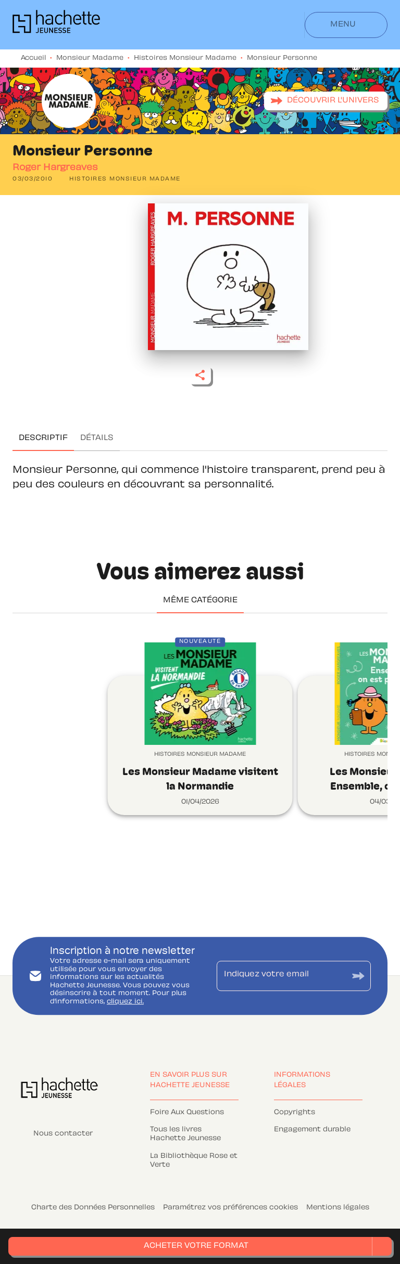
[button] (326, 101)
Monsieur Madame (89, 58)
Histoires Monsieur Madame (185, 58)
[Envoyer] (358, 975)
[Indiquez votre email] (281, 976)
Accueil (33, 58)
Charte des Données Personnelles (93, 1208)
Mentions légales (337, 1208)
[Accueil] (56, 24)
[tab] (43, 438)
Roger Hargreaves (55, 168)
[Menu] (346, 25)
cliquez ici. (125, 1002)
